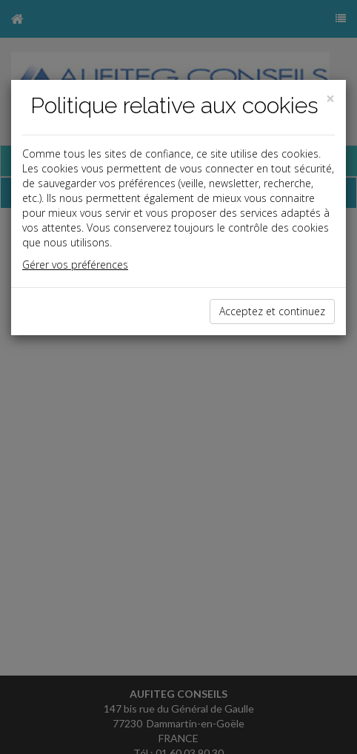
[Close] (330, 99)
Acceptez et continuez (272, 311)
